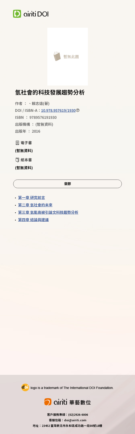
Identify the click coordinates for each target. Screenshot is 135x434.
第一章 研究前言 (31, 197)
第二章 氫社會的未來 (35, 205)
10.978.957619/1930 (58, 110)
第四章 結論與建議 (33, 219)
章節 (67, 183)
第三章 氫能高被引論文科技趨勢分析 (48, 212)
